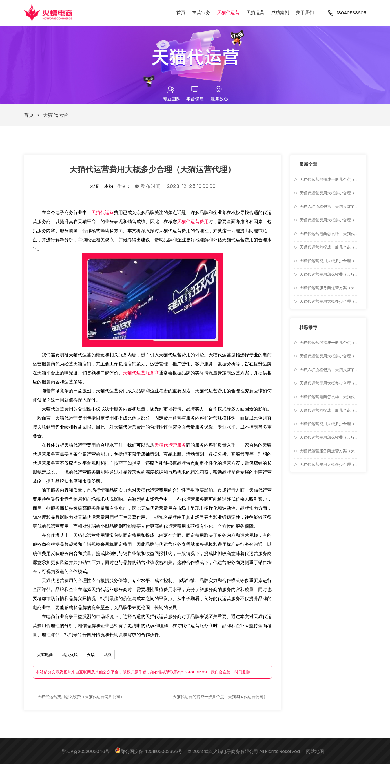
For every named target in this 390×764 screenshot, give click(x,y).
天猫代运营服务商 (141, 373)
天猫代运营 (228, 12)
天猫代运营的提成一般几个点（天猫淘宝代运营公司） (329, 247)
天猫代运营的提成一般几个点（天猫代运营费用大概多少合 (329, 179)
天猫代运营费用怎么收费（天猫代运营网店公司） (329, 274)
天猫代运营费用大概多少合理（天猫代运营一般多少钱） (329, 193)
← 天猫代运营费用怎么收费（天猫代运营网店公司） (78, 696)
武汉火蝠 (70, 654)
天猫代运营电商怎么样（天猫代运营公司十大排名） (329, 233)
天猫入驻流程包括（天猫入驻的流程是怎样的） (329, 206)
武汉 (108, 654)
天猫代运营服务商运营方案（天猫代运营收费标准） (329, 288)
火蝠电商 (45, 654)
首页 (180, 12)
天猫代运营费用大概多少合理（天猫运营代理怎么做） (329, 220)
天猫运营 (255, 12)
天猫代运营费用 (193, 221)
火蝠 (91, 654)
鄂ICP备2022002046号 (86, 751)
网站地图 (315, 751)
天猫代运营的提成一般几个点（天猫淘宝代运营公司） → (222, 696)
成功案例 (280, 12)
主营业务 (201, 12)
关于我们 (305, 12)
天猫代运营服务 (170, 445)
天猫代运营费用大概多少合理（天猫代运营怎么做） (329, 301)
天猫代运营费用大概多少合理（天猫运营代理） (329, 261)
